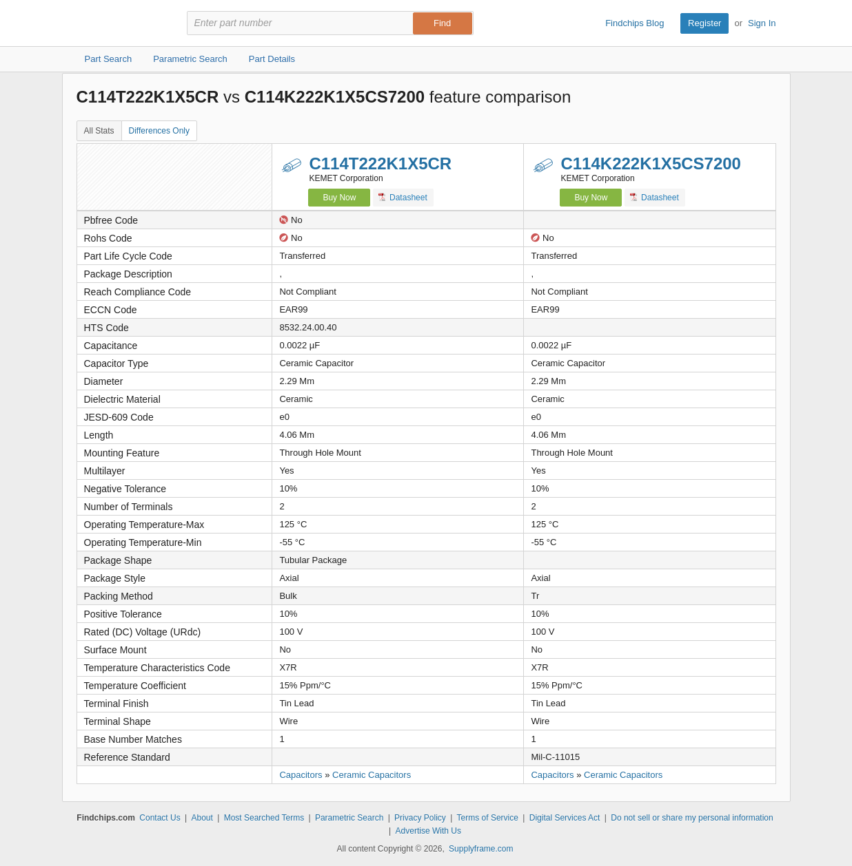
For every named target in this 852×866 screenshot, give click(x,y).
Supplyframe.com (481, 849)
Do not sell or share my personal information (692, 818)
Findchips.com (121, 23)
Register (704, 23)
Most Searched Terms (264, 818)
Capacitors (300, 775)
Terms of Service (487, 818)
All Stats (99, 131)
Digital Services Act (564, 818)
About (201, 818)
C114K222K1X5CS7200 (650, 163)
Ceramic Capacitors (371, 775)
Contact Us (159, 818)
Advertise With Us (428, 831)
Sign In (761, 23)
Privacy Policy (420, 818)
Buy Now (339, 197)
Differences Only (159, 131)
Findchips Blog (634, 23)
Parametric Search (349, 818)
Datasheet (402, 197)
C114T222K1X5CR (380, 163)
